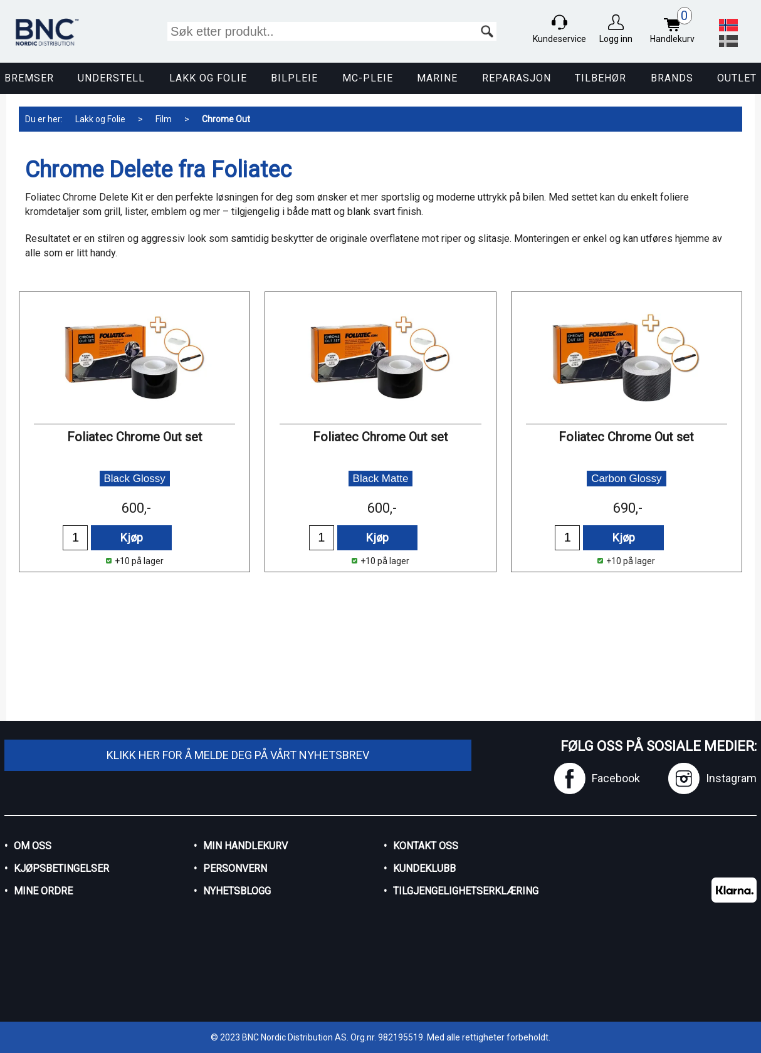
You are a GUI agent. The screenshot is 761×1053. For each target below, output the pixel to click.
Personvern (235, 868)
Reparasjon (516, 78)
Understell (111, 78)
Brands (672, 78)
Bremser (29, 78)
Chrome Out (226, 119)
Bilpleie (294, 78)
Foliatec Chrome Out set (134, 436)
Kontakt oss (425, 846)
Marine (437, 78)
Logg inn (615, 39)
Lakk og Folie (208, 78)
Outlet (737, 78)
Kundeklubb (424, 868)
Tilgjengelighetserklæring (465, 891)
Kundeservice (559, 39)
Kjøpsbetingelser (61, 868)
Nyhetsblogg (237, 891)
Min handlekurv (245, 846)
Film (163, 119)
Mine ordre (43, 891)
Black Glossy (134, 479)
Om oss (32, 846)
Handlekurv (675, 26)
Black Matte (381, 479)
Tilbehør (600, 78)
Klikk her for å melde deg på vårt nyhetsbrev (238, 755)
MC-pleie (367, 78)
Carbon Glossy (626, 479)
